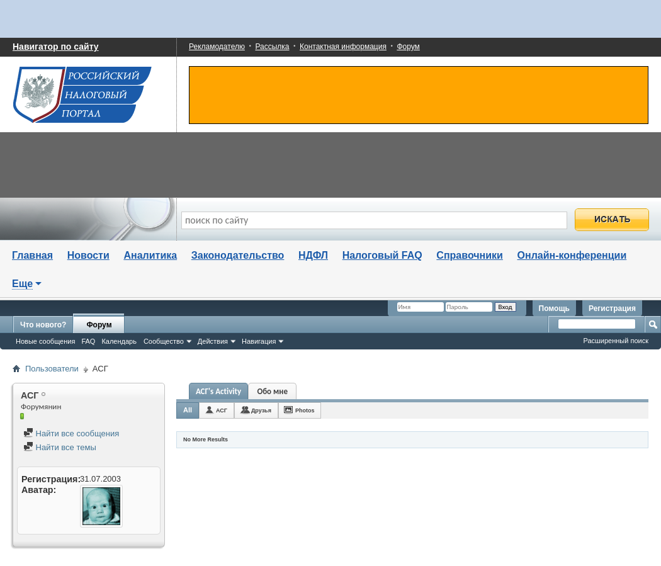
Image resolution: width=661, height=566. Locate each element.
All (187, 410)
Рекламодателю (217, 46)
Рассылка (272, 46)
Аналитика (150, 255)
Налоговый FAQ (382, 255)
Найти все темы (59, 447)
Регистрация (612, 308)
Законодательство (238, 255)
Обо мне (272, 391)
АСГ (221, 410)
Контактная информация (343, 46)
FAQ (88, 341)
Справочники (469, 255)
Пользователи (52, 368)
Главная (32, 255)
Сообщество (164, 341)
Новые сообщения (45, 341)
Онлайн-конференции (572, 255)
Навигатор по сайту (56, 47)
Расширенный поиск (615, 340)
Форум (408, 46)
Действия (213, 341)
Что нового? (43, 324)
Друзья (261, 410)
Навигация (259, 341)
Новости (88, 255)
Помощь (554, 308)
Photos (305, 410)
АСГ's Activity (218, 391)
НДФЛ (313, 255)
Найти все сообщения (71, 433)
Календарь (119, 341)
